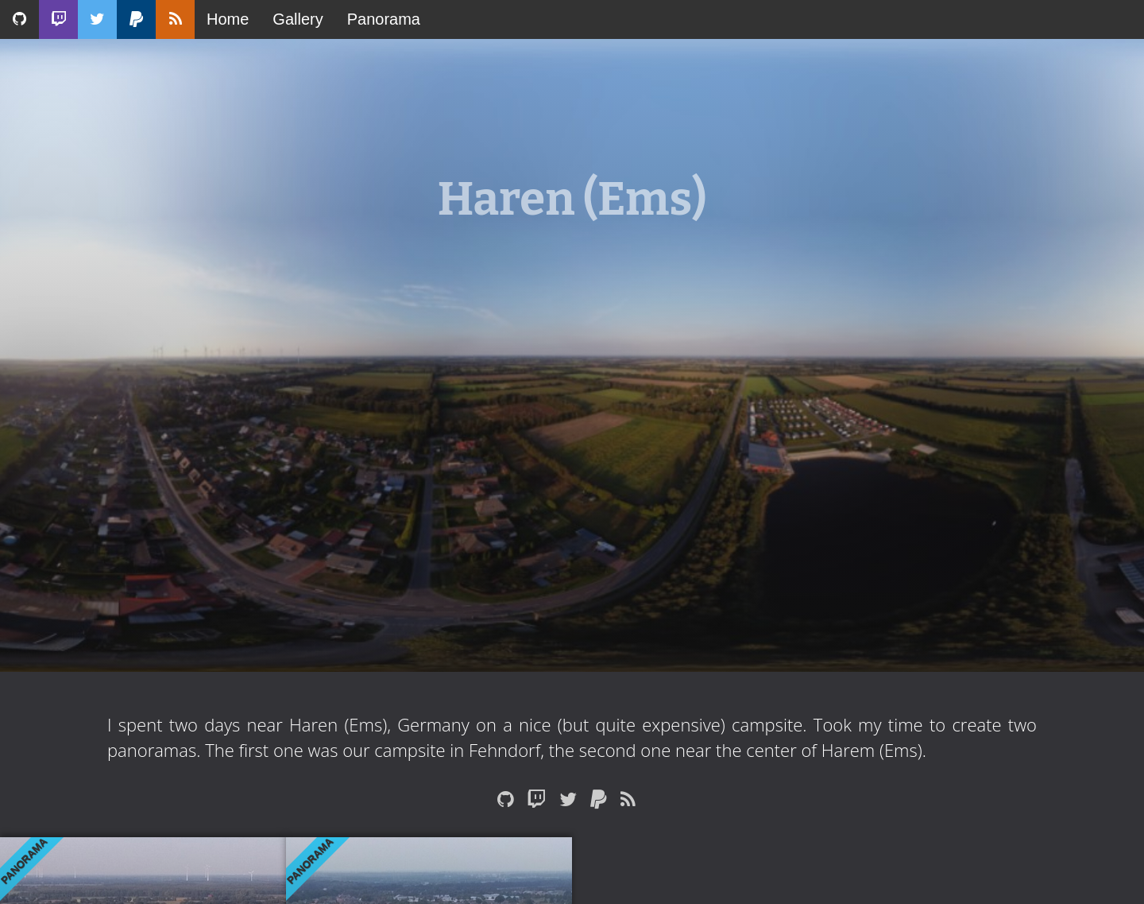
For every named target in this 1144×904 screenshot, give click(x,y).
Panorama (383, 19)
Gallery (297, 19)
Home (228, 19)
